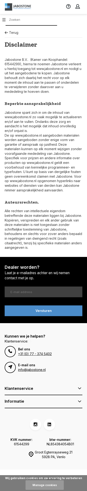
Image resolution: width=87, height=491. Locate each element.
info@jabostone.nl (32, 370)
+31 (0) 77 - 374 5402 (35, 354)
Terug (11, 33)
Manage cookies (44, 485)
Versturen (43, 311)
